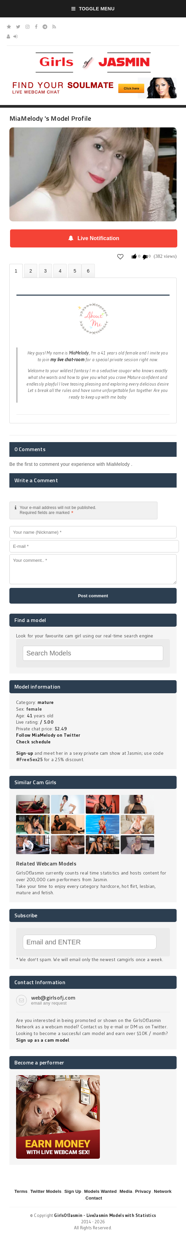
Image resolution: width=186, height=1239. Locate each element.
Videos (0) (45, 271)
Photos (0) (31, 271)
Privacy (143, 1191)
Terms (20, 1191)
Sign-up (24, 753)
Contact (93, 1198)
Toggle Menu (93, 8)
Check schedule (33, 742)
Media (126, 1191)
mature (46, 702)
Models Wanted (100, 1191)
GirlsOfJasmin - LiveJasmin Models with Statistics (105, 1215)
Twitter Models (46, 1191)
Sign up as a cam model (42, 1040)
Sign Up (72, 1191)
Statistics (60, 271)
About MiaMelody (16, 271)
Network (163, 1191)
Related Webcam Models (46, 863)
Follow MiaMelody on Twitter (48, 735)
